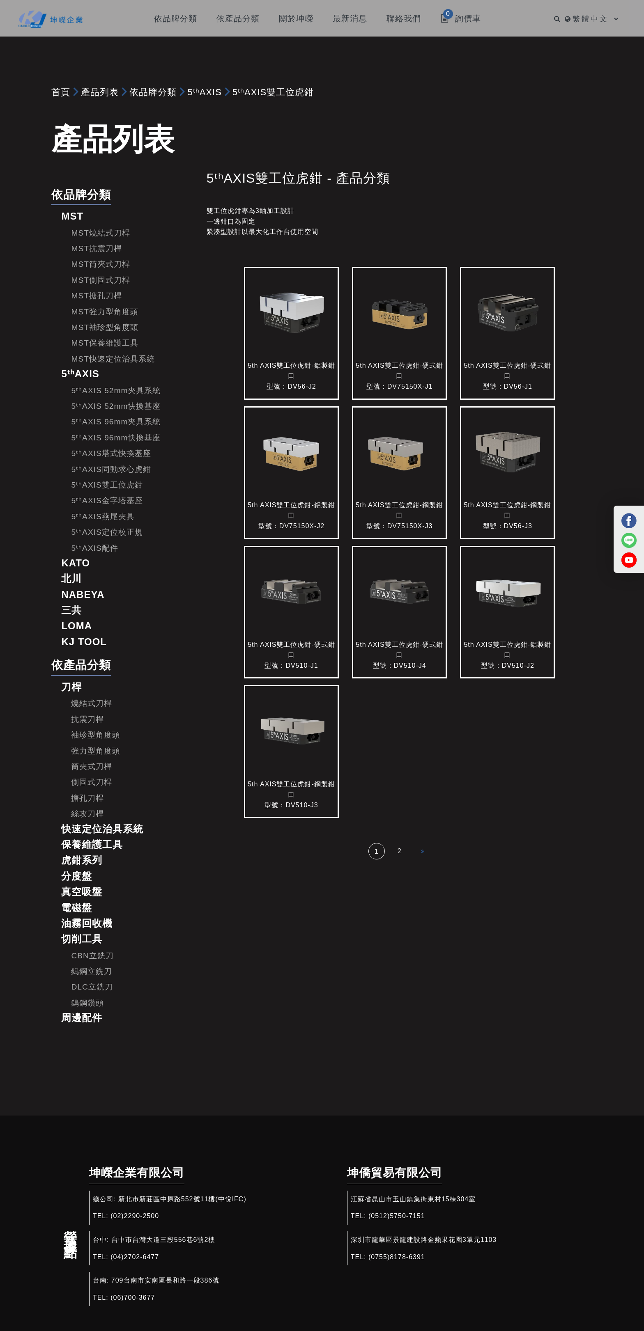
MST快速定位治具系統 (113, 359)
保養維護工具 (92, 844)
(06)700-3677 (132, 1297)
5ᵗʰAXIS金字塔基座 (107, 500)
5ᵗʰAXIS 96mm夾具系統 (116, 421)
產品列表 (100, 92)
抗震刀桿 (87, 719)
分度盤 (76, 876)
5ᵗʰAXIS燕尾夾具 (102, 516)
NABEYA (82, 594)
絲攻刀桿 (87, 813)
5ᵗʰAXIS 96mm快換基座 (116, 437)
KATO (75, 562)
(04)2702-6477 (134, 1256)
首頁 (60, 92)
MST (72, 216)
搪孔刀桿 (87, 798)
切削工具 (81, 938)
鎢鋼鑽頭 (87, 1003)
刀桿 (71, 686)
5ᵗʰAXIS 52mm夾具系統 (116, 390)
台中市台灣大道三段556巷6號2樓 (163, 1239)
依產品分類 (81, 665)
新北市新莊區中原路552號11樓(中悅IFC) (182, 1199)
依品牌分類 (153, 92)
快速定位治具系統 (102, 828)
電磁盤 (76, 907)
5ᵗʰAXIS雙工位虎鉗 (273, 92)
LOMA (76, 625)
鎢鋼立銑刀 (91, 971)
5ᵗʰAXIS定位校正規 (107, 532)
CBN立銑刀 (92, 955)
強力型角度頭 (95, 751)
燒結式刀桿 (91, 703)
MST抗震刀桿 (96, 248)
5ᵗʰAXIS (204, 92)
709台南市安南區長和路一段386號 (165, 1280)
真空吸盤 (81, 891)
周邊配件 (81, 1017)
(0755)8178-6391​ (396, 1256)
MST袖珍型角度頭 (104, 327)
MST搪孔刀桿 (96, 295)
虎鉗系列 (81, 860)
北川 (71, 578)
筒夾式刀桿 (91, 766)
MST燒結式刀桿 (100, 233)
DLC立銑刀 (92, 987)
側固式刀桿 (91, 782)
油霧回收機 (87, 923)
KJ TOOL (84, 641)
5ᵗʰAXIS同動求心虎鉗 (111, 469)
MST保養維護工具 (104, 343)
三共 (71, 610)
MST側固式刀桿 (100, 280)
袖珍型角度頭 (95, 735)
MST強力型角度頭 (104, 311)
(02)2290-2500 (134, 1215)
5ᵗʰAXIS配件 (94, 548)
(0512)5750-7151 (396, 1215)
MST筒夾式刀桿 (100, 264)
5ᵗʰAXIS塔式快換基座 (111, 453)
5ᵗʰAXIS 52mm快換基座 (116, 406)
